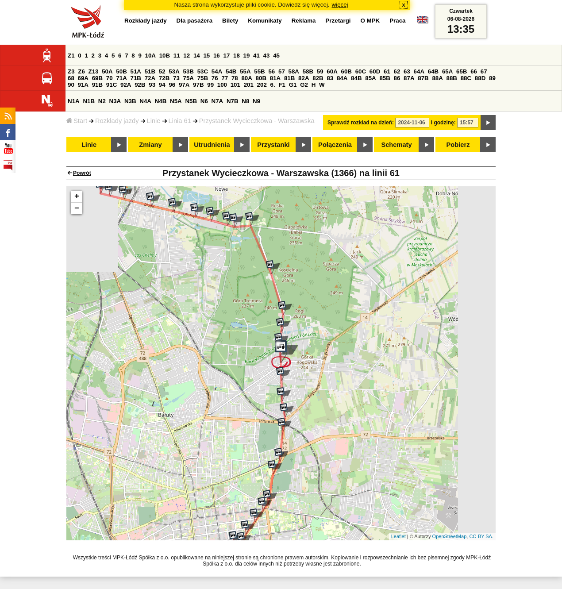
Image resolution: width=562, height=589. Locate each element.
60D (375, 71)
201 (249, 84)
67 (484, 71)
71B (136, 78)
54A (217, 71)
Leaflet (398, 536)
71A (121, 78)
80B (261, 78)
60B (346, 71)
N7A (217, 101)
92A (125, 84)
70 (109, 78)
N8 (245, 101)
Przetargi (337, 20)
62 (397, 71)
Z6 (81, 71)
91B (97, 84)
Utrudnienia (212, 144)
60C (360, 71)
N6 (204, 101)
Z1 (71, 55)
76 (215, 78)
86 (397, 78)
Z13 (94, 71)
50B (121, 71)
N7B (233, 101)
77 (224, 78)
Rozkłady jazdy (117, 120)
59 (320, 71)
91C (111, 84)
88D (480, 78)
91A (83, 84)
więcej (340, 4)
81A (275, 78)
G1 (293, 84)
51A (136, 71)
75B (202, 78)
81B (289, 78)
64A (419, 71)
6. (272, 84)
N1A (74, 101)
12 (186, 55)
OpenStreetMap (449, 536)
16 (216, 55)
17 (226, 55)
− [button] (76, 208)
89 (492, 78)
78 (234, 78)
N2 (102, 101)
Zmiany (150, 144)
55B (259, 71)
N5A (176, 101)
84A (342, 78)
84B (356, 78)
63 (407, 71)
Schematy (396, 144)
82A (303, 78)
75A (188, 78)
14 (196, 55)
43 (266, 55)
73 (176, 78)
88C (466, 78)
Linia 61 (180, 120)
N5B (191, 101)
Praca (397, 20)
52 (162, 71)
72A (150, 78)
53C (202, 71)
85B (384, 78)
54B (231, 71)
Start (76, 120)
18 (236, 55)
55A (245, 71)
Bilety (230, 20)
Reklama (304, 20)
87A (409, 78)
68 (71, 78)
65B (461, 71)
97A (184, 84)
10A (150, 55)
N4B (161, 101)
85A (370, 78)
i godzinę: (443, 122)
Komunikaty (264, 20)
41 (256, 55)
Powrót (82, 173)
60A (332, 71)
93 (152, 84)
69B (97, 78)
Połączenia (335, 144)
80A (246, 78)
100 (222, 84)
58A (294, 71)
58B (308, 71)
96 (172, 84)
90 (71, 84)
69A (83, 78)
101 (235, 84)
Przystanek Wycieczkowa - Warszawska (257, 120)
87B (423, 78)
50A (107, 71)
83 (330, 78)
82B (317, 78)
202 (262, 84)
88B (452, 78)
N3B (130, 101)
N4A (145, 101)
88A (437, 78)
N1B (89, 101)
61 (387, 71)
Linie (154, 120)
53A (174, 71)
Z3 (71, 71)
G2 (304, 84)
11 (176, 55)
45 (276, 55)
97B (198, 84)
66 (473, 71)
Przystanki (273, 144)
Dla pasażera (195, 20)
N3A (115, 101)
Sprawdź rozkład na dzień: (360, 122)
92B (140, 84)
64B (433, 71)
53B (188, 71)
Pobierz (458, 144)
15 (206, 55)
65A (447, 71)
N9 (256, 101)
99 (210, 84)
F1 (281, 84)
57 (281, 71)
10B (164, 55)
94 (162, 84)
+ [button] (76, 196)
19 (246, 55)
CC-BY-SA (480, 536)
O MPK (370, 20)
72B (164, 78)
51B (150, 71)
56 (271, 71)
